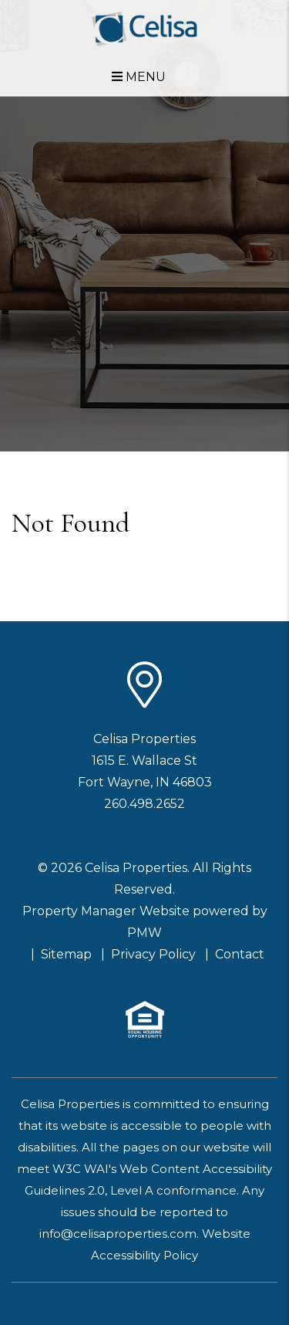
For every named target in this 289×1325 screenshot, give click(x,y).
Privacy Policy (153, 954)
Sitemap (66, 954)
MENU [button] (139, 76)
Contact (239, 954)
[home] (144, 28)
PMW (144, 932)
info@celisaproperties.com (118, 1233)
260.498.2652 (144, 803)
